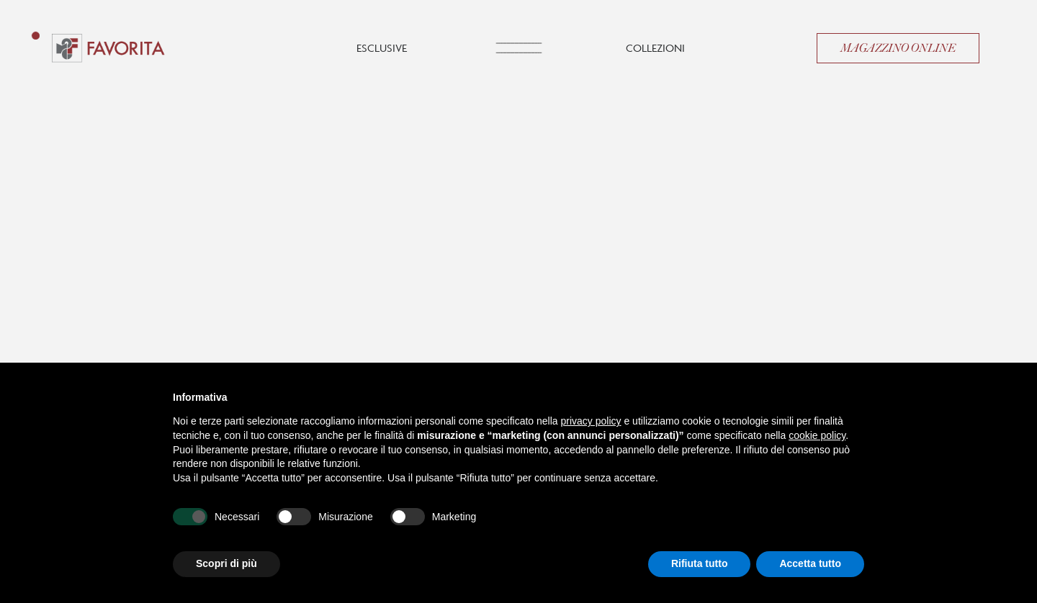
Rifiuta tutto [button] (699, 563)
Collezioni (655, 48)
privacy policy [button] (591, 421)
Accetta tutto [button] (810, 563)
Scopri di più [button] (226, 563)
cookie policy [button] (817, 435)
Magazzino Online (898, 48)
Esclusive (381, 48)
